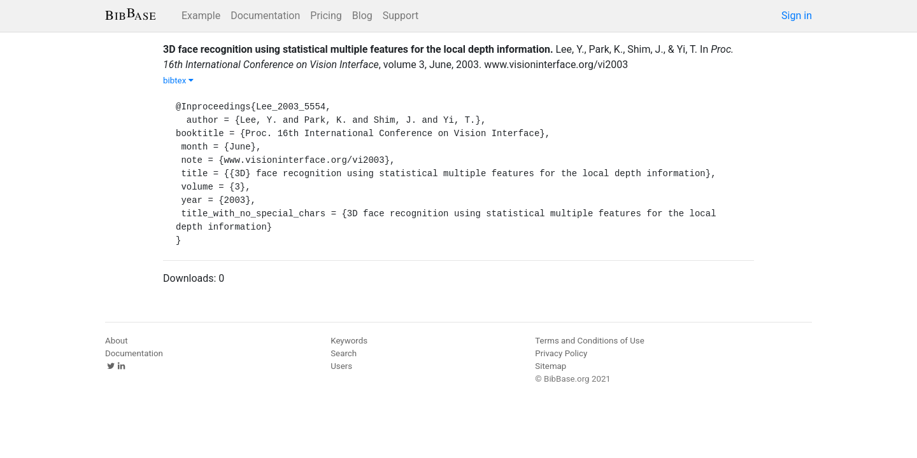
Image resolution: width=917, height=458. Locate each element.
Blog (362, 16)
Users (341, 366)
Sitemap (550, 366)
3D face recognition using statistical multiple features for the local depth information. (358, 49)
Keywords (349, 340)
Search (344, 353)
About (116, 340)
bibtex (178, 80)
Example (200, 16)
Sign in (796, 16)
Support (400, 16)
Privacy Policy (561, 353)
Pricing (326, 16)
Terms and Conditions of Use (589, 340)
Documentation (265, 16)
